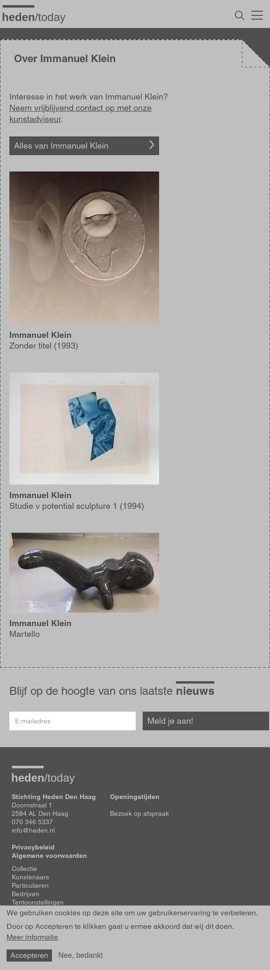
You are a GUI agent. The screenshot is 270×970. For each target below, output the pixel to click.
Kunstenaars (30, 877)
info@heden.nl (33, 830)
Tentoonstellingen (38, 902)
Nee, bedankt (80, 955)
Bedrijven (25, 894)
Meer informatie (32, 937)
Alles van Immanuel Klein (61, 145)
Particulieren (30, 885)
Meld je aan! (170, 721)
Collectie (24, 868)
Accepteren (29, 955)
